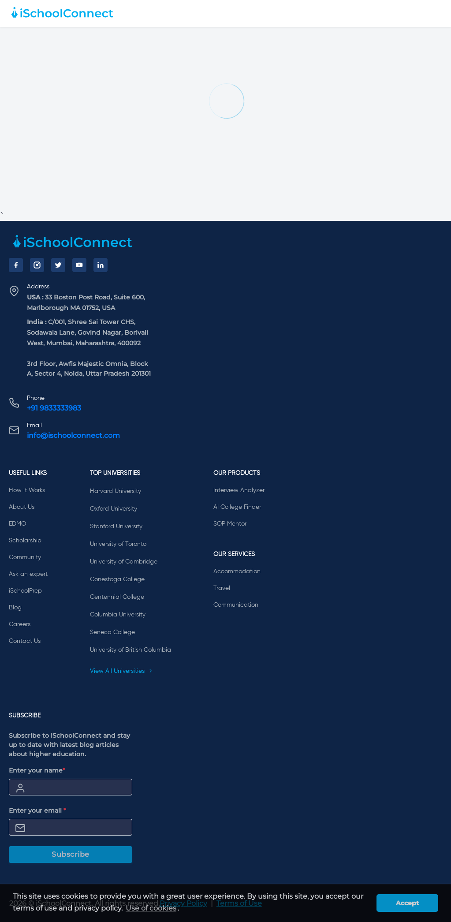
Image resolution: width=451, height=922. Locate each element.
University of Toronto (118, 544)
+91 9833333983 (54, 408)
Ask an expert (28, 574)
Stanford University (116, 526)
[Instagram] (37, 265)
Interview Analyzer (239, 490)
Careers (19, 624)
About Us (21, 507)
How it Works (27, 490)
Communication (235, 605)
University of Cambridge (123, 562)
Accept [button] (407, 903)
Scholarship (25, 541)
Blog (15, 608)
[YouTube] (79, 265)
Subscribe (70, 854)
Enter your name (37, 770)
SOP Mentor (229, 524)
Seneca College (112, 632)
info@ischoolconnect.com (73, 435)
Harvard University (115, 491)
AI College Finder (237, 507)
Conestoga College (117, 579)
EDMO (17, 524)
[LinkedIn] (100, 265)
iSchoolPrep (25, 591)
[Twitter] (58, 265)
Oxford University (113, 509)
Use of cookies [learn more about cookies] (151, 908)
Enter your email (37, 810)
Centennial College (117, 597)
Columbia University (117, 615)
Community (25, 557)
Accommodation (237, 571)
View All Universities (121, 671)
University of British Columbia (130, 650)
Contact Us (25, 641)
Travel (221, 588)
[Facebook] (16, 265)
